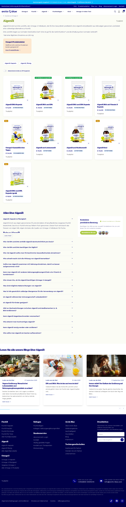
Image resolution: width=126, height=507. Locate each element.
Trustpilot (119, 21)
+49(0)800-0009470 (86, 482)
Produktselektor (84, 6)
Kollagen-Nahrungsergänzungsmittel (46, 428)
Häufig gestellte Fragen (41, 443)
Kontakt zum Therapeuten (42, 445)
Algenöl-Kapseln (10, 63)
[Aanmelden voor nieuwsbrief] (122, 439)
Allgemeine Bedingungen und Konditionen (15, 501)
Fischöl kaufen (7, 428)
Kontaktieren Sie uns (88, 232)
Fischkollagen (38, 426)
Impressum (69, 439)
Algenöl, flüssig (26, 63)
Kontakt (121, 6)
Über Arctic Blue (71, 426)
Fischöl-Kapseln (7, 426)
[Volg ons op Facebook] (117, 501)
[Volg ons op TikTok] (111, 501)
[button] (27, 100)
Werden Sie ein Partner (73, 451)
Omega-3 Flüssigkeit (9, 462)
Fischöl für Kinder (8, 431)
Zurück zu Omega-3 (10, 16)
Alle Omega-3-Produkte (10, 468)
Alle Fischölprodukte (9, 437)
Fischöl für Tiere (7, 434)
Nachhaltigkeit (70, 431)
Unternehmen (70, 454)
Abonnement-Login (110, 6)
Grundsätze (69, 434)
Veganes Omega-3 (8, 465)
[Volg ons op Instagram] (122, 501)
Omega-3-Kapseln (8, 460)
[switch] (5, 71)
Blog (100, 6)
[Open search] (115, 11)
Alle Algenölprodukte (9, 451)
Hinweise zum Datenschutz (39, 501)
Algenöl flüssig (7, 448)
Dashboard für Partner (73, 448)
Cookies (52, 501)
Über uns (94, 6)
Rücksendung (38, 448)
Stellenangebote (71, 428)
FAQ (75, 6)
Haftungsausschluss (64, 501)
